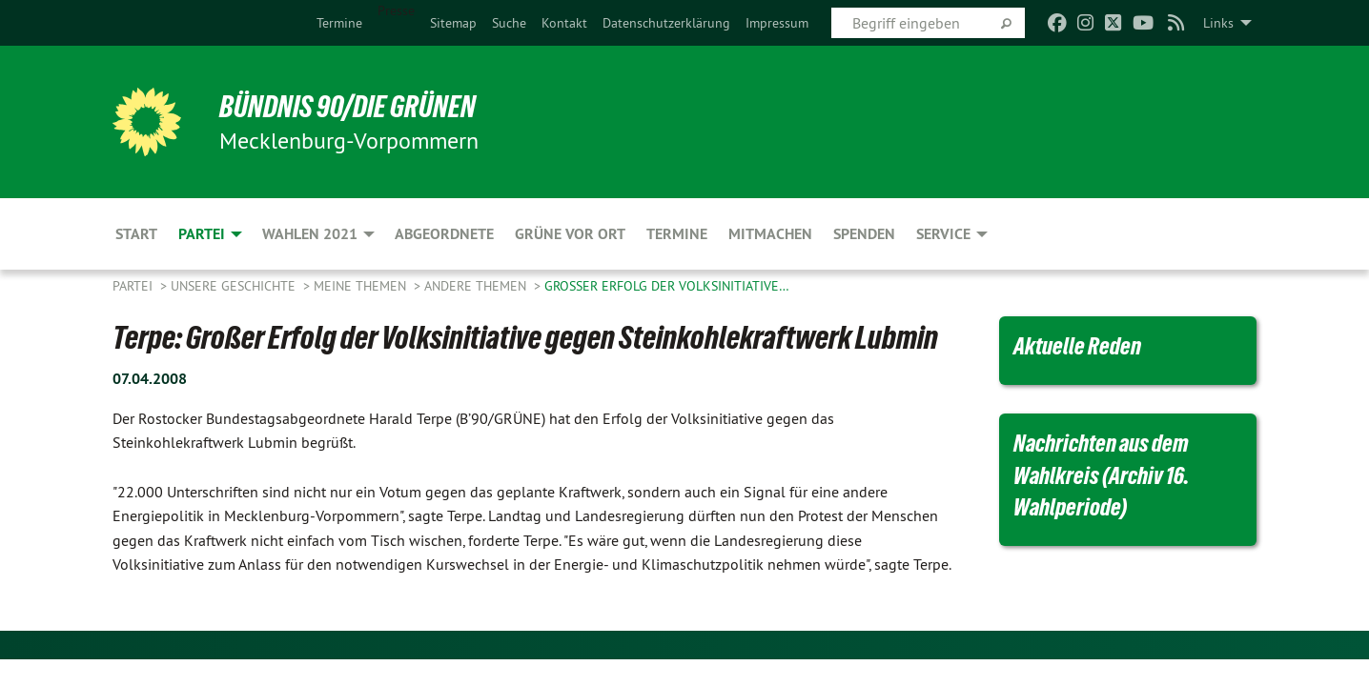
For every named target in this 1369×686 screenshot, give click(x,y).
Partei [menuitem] (201, 234)
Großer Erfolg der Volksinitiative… (666, 285)
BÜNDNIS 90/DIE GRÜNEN (347, 107)
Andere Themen (477, 285)
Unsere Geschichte (235, 285)
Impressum (777, 22)
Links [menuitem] (1218, 22)
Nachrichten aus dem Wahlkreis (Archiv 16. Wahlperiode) (1101, 475)
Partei (134, 285)
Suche (509, 22)
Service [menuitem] (943, 234)
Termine (339, 22)
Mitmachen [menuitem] (770, 234)
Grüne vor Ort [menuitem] (570, 234)
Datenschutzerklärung (666, 22)
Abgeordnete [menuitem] (444, 234)
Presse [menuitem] (396, 10)
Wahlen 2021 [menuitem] (310, 234)
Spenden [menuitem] (864, 234)
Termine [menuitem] (676, 234)
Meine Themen (362, 285)
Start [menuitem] (136, 234)
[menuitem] (339, 23)
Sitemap (453, 22)
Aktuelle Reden (1077, 346)
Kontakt (564, 22)
